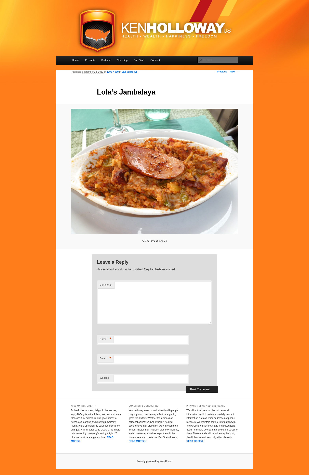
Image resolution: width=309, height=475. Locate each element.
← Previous (220, 71)
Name (105, 339)
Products (90, 60)
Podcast (106, 60)
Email (105, 358)
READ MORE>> (137, 441)
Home (75, 60)
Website (104, 377)
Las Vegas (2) (129, 72)
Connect (155, 60)
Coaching (122, 60)
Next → (234, 71)
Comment (106, 284)
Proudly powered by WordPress (154, 461)
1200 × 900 (112, 72)
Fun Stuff (139, 60)
